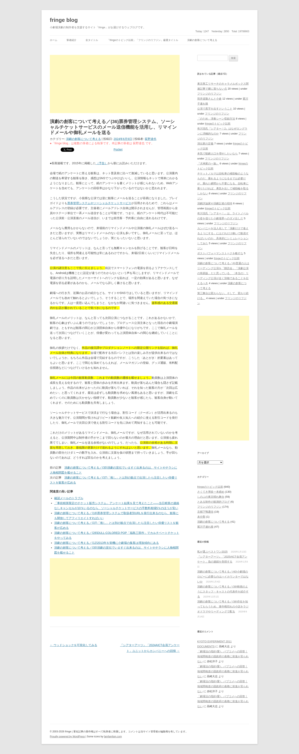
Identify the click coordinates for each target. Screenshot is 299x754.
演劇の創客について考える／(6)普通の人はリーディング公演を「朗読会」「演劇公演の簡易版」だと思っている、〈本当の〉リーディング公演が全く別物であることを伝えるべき (223, 273)
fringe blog (64, 20)
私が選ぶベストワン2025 (212, 551)
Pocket (118, 149)
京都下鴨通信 (205, 511)
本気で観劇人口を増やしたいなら (217, 153)
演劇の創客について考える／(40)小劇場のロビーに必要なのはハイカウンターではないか (223, 576)
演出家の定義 (205, 143)
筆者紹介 (71, 40)
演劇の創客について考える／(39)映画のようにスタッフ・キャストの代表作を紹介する (223, 591)
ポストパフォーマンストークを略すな (220, 253)
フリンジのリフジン (209, 93)
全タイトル (92, 40)
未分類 (201, 516)
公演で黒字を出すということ (214, 108)
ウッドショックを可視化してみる (73, 645)
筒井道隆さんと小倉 (209, 98)
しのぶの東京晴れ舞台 (210, 496)
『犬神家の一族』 (208, 163)
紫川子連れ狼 (205, 526)
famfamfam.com (113, 736)
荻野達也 (150, 139)
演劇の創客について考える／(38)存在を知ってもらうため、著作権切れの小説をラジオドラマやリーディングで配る (223, 606)
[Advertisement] (115, 84)
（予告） (102, 163)
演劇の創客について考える (202, 40)
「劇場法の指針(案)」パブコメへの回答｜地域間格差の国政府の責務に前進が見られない (223, 656)
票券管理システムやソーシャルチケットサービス (99, 203)
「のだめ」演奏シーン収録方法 (216, 118)
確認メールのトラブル (68, 498)
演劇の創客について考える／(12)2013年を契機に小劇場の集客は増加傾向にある (106, 542)
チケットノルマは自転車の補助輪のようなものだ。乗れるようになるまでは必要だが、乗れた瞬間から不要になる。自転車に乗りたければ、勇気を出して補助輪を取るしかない (223, 183)
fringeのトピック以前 (218, 123)
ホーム (53, 40)
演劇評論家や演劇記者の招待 (214, 203)
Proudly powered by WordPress (67, 736)
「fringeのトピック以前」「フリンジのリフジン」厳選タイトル (142, 40)
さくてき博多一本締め (210, 491)
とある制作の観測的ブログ (213, 501)
